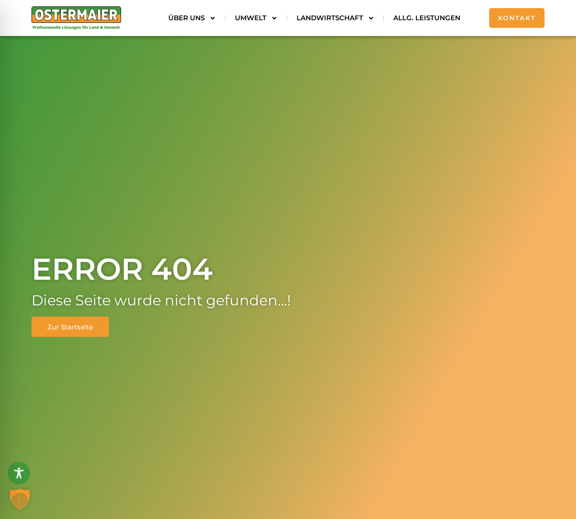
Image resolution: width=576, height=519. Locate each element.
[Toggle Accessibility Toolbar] (19, 473)
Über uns (192, 18)
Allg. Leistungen (426, 17)
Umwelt (256, 18)
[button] (20, 499)
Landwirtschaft (335, 18)
